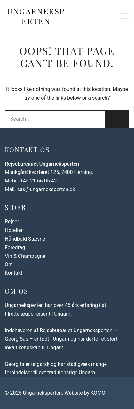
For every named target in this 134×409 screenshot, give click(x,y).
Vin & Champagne (25, 256)
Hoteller (14, 230)
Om (9, 264)
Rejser (12, 222)
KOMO (98, 393)
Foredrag (15, 247)
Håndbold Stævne (25, 239)
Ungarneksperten (36, 16)
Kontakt (13, 273)
